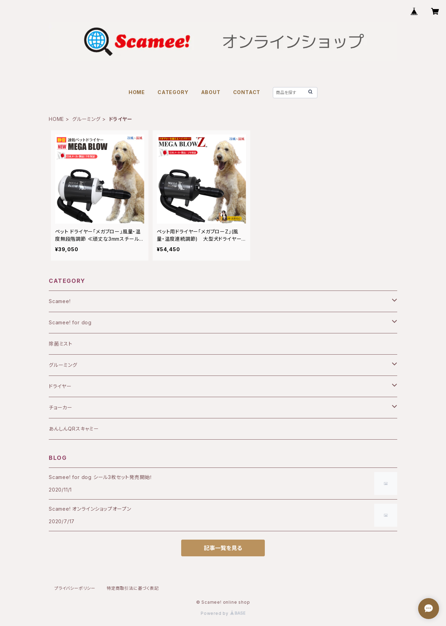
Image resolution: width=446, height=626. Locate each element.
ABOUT (211, 92)
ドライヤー (60, 386)
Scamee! (60, 301)
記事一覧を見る (223, 547)
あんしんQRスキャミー (74, 429)
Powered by (223, 613)
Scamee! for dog (70, 322)
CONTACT (247, 92)
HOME (137, 92)
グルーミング (86, 119)
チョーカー (60, 407)
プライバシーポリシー (74, 588)
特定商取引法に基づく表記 (133, 588)
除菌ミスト (60, 344)
